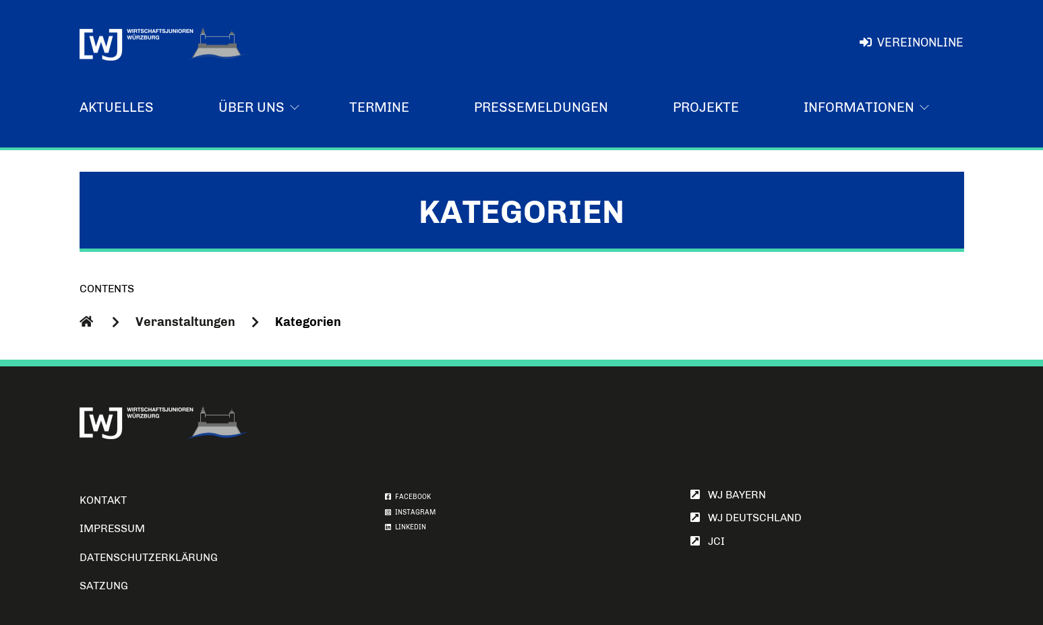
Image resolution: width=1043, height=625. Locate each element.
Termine (379, 107)
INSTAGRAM (410, 512)
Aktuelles (117, 107)
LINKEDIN (405, 527)
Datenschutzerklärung (149, 557)
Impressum (112, 528)
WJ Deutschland (746, 517)
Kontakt (103, 500)
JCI (707, 541)
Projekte (706, 107)
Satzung (104, 585)
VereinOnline (911, 42)
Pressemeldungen (541, 107)
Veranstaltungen (185, 322)
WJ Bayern (728, 494)
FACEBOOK (408, 497)
